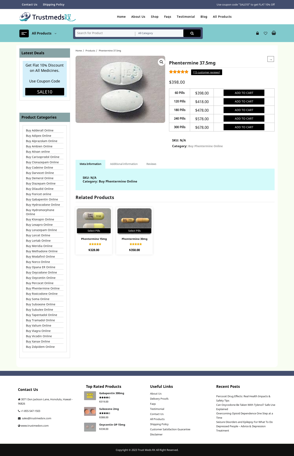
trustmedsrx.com (38, 425)
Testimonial (157, 409)
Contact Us (157, 414)
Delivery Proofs (159, 398)
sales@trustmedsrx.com (36, 418)
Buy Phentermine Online (205, 146)
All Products (157, 419)
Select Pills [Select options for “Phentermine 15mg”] (94, 230)
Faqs (153, 404)
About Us (155, 393)
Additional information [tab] (124, 164)
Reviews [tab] (151, 164)
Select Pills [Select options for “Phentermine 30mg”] (134, 230)
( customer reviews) (206, 72)
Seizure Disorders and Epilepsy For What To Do (244, 422)
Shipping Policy (159, 424)
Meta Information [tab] (90, 164)
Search (192, 33)
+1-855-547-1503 (30, 411)
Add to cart (244, 93)
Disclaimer (156, 434)
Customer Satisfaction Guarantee (170, 429)
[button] (161, 62)
